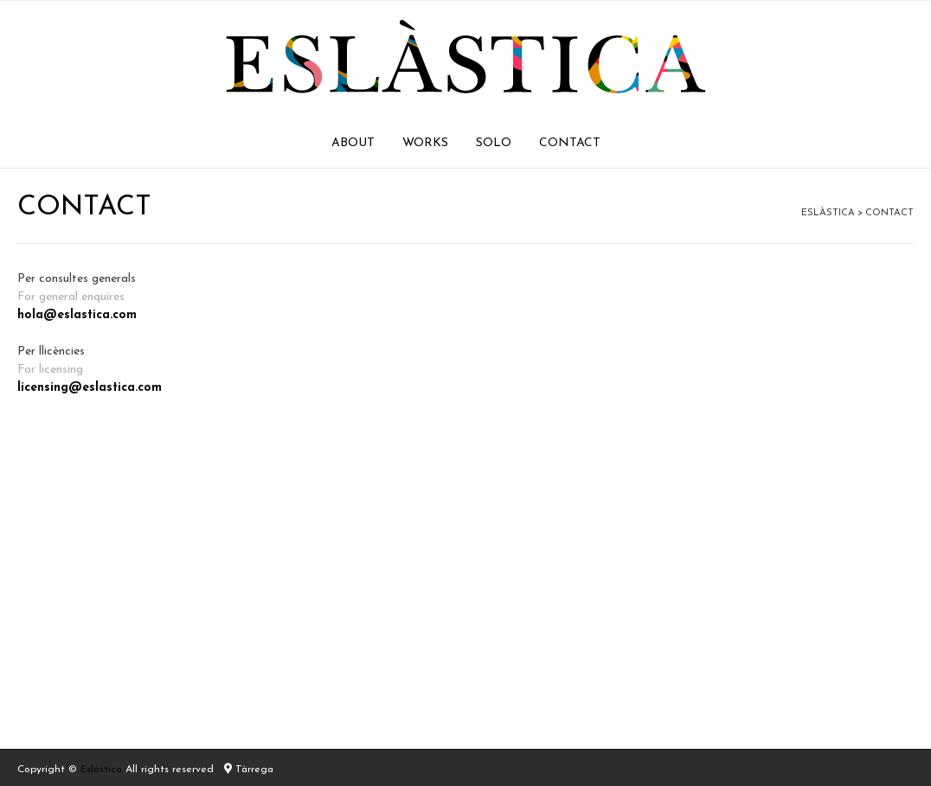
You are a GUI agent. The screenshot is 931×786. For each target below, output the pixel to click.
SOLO (493, 143)
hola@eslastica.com (77, 315)
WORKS (425, 143)
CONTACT (569, 143)
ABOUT (353, 143)
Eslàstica (101, 769)
